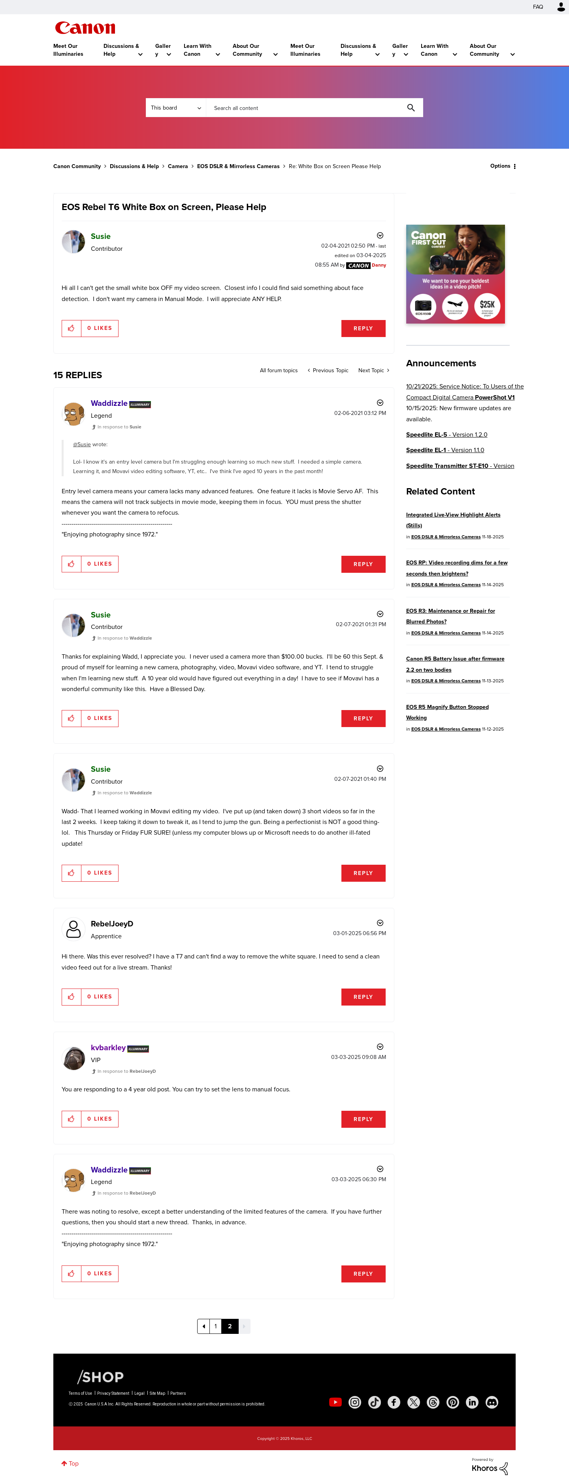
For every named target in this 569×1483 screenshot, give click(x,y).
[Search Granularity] (176, 107)
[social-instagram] (355, 1402)
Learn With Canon (197, 50)
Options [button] (500, 166)
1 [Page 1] (216, 1326)
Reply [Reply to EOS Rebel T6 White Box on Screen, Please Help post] (363, 328)
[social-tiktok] (374, 1402)
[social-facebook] (394, 1402)
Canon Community (85, 27)
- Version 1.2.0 (447, 434)
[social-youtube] (335, 1402)
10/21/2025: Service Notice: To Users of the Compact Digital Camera (465, 392)
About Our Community (247, 50)
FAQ (538, 7)
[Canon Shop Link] (96, 1376)
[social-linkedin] (472, 1402)
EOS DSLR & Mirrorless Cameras (238, 166)
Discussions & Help (121, 50)
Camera (178, 166)
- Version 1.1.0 (445, 450)
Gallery (163, 50)
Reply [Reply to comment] (363, 564)
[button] (71, 328)
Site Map (157, 1393)
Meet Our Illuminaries (68, 50)
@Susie (82, 444)
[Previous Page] (203, 1326)
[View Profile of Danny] (379, 265)
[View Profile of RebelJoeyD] (112, 924)
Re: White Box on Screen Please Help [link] (335, 166)
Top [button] (74, 1463)
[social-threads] (433, 1402)
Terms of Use (80, 1393)
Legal (139, 1393)
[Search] (314, 107)
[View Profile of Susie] (101, 236)
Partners (178, 1393)
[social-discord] (492, 1402)
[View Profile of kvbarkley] (108, 1047)
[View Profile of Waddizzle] (109, 403)
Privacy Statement (113, 1393)
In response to (119, 426)
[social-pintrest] (453, 1402)
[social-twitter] (413, 1402)
